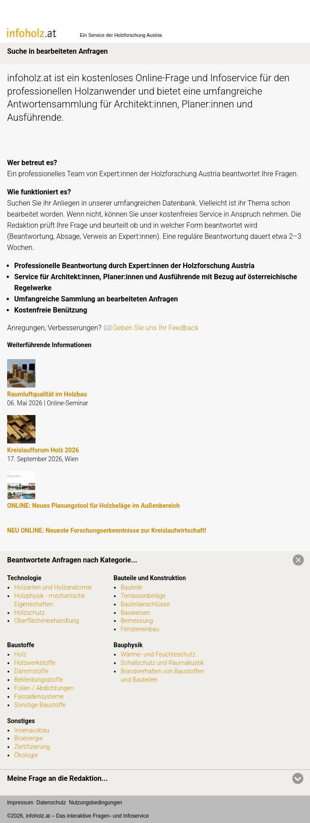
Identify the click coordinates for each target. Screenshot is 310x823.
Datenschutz (51, 802)
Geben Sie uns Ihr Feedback (156, 328)
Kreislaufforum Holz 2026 (43, 450)
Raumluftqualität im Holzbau (47, 394)
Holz (20, 654)
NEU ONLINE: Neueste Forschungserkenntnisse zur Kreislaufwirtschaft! (106, 530)
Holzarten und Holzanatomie (53, 587)
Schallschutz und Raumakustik (162, 662)
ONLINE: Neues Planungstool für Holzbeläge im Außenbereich (93, 505)
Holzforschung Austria (138, 35)
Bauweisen (135, 612)
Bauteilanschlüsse (145, 604)
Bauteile (131, 587)
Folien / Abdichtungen (44, 688)
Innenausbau (31, 730)
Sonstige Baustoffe (40, 704)
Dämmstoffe (31, 671)
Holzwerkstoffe (34, 662)
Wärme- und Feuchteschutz (158, 654)
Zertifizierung (32, 746)
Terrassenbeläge (143, 595)
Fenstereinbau (140, 629)
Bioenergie (28, 738)
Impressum (20, 802)
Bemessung (137, 620)
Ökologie (26, 755)
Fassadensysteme (39, 696)
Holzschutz (29, 612)
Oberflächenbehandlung (46, 620)
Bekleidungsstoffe (38, 679)
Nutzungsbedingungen (95, 802)
